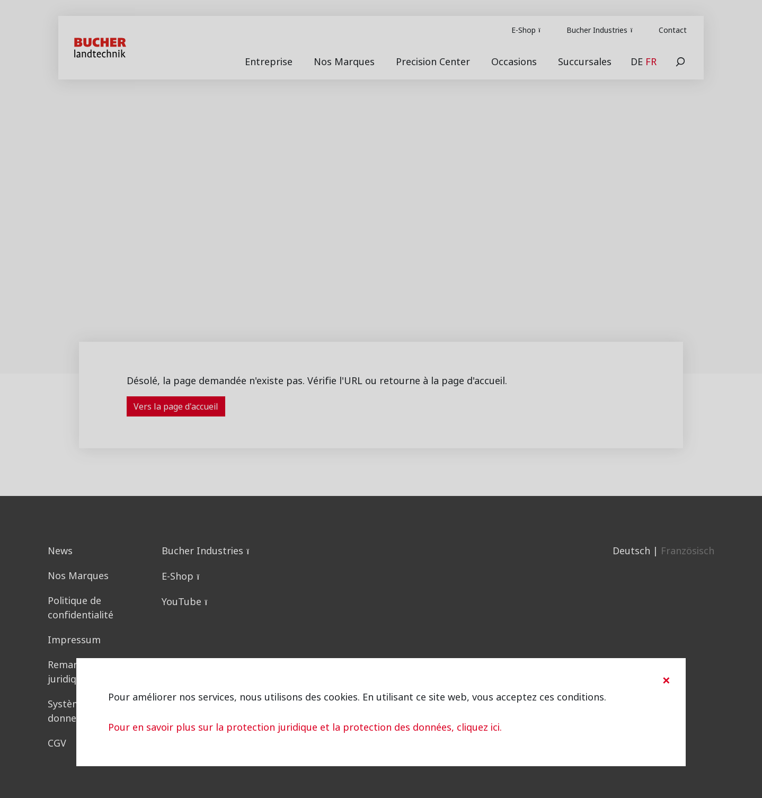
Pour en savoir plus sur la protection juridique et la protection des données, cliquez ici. (305, 727)
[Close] (666, 680)
